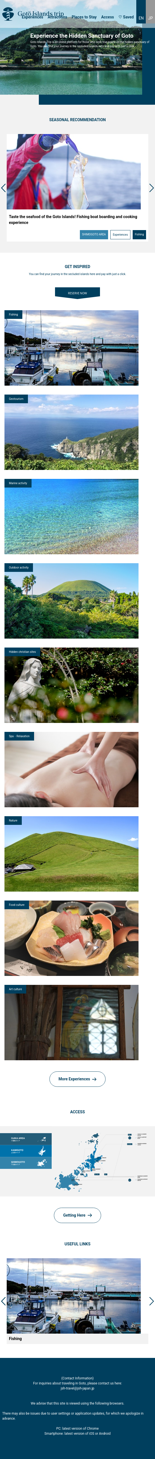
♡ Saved (126, 17)
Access (107, 17)
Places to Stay (84, 17)
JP (150, 18)
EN (141, 18)
